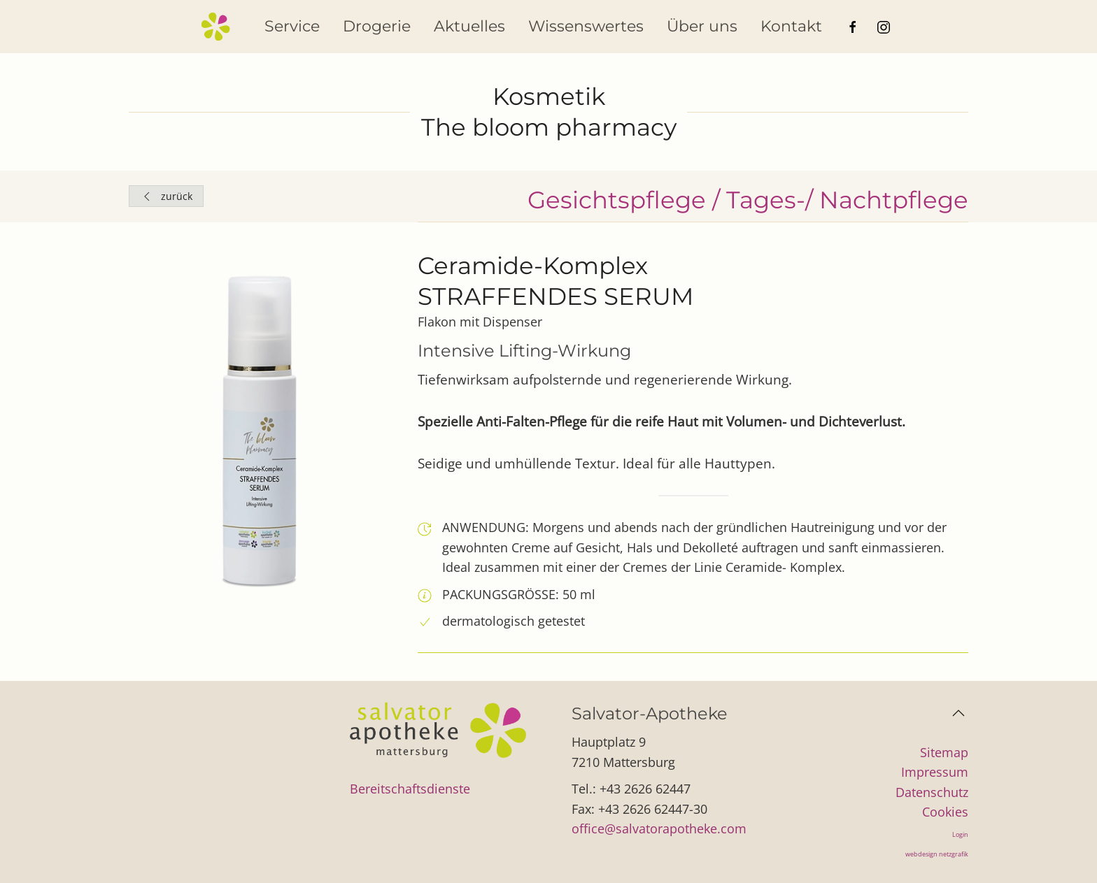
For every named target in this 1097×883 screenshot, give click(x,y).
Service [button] (292, 26)
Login (960, 834)
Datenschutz (932, 792)
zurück (166, 196)
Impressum (934, 771)
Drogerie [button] (377, 26)
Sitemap (944, 752)
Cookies (945, 811)
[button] (958, 713)
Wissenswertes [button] (586, 26)
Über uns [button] (702, 26)
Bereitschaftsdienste (410, 788)
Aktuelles (469, 26)
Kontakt (791, 26)
